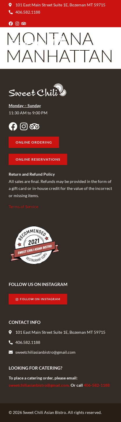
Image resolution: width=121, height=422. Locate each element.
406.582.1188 (27, 12)
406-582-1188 (97, 385)
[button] (107, 40)
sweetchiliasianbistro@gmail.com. (40, 385)
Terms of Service (23, 206)
